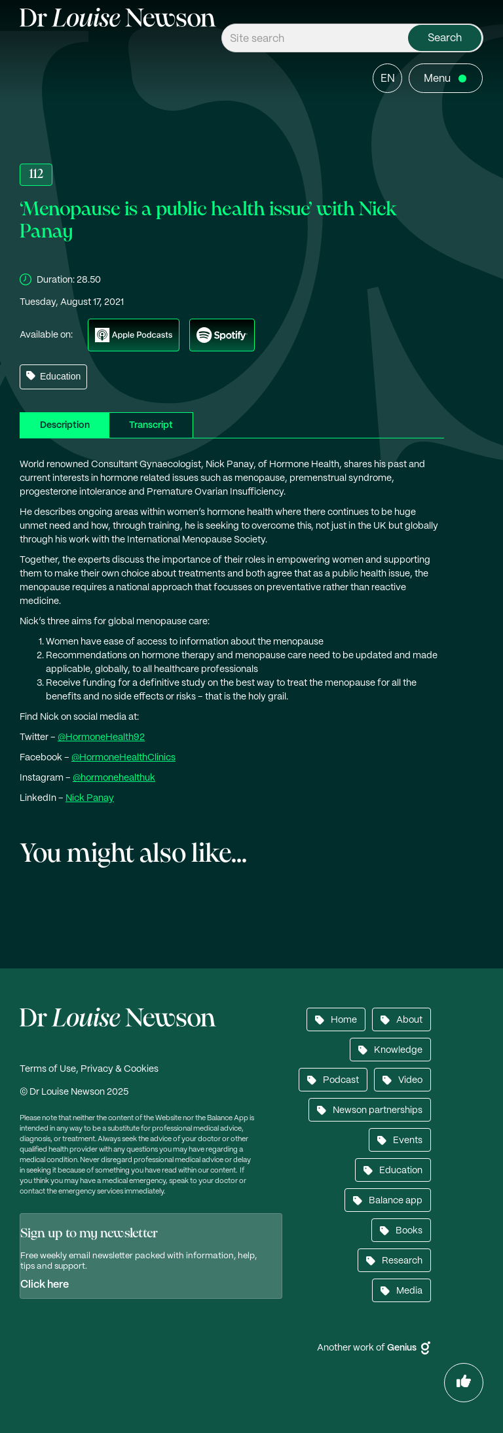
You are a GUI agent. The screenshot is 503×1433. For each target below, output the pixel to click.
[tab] (64, 425)
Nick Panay (89, 798)
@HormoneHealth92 (101, 737)
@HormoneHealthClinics (123, 757)
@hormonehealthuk (114, 778)
